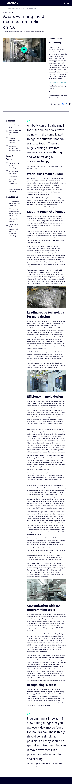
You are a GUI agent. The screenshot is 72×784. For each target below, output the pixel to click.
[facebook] (63, 104)
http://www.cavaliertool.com (57, 82)
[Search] (64, 2)
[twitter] (59, 104)
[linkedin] (66, 104)
